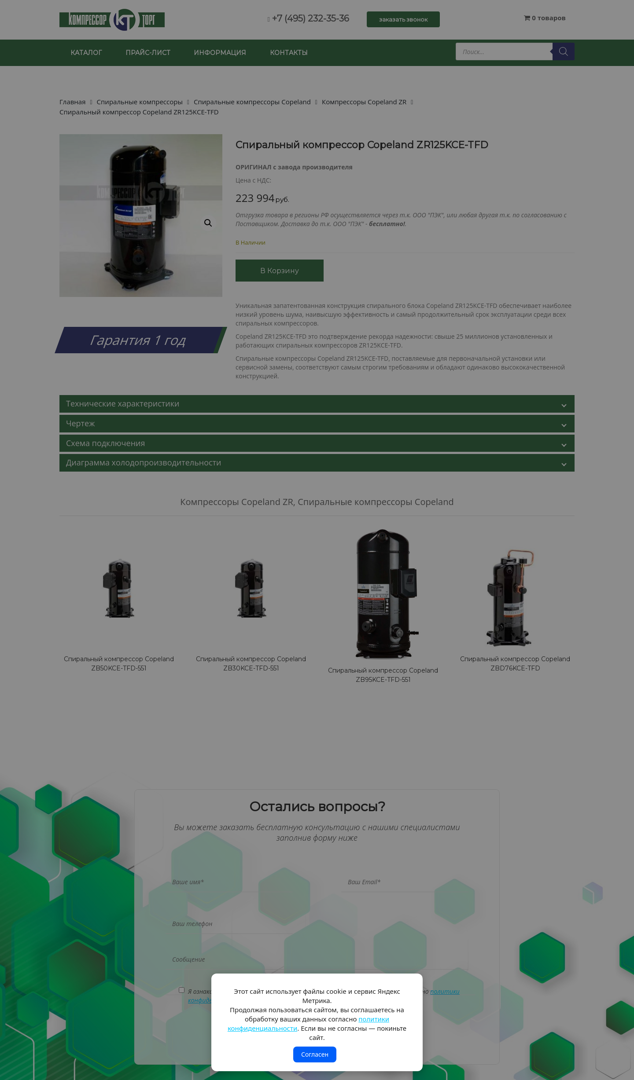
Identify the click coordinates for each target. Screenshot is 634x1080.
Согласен (314, 1054)
